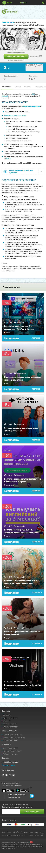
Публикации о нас (10, 718)
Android (5, 96)
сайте (8, 158)
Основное (6, 86)
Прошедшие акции (10, 740)
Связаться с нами (8, 765)
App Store (8, 790)
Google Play (22, 790)
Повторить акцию (16, 56)
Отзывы (27, 86)
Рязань (23, 2)
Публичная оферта (10, 754)
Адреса (17, 86)
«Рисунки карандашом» (30, 106)
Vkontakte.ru (6, 775)
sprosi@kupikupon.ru (10, 762)
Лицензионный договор (12, 751)
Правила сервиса (9, 724)
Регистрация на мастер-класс (15, 115)
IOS (33, 94)
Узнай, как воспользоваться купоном (21, 171)
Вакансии (6, 721)
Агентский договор (10, 748)
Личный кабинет (43, 2)
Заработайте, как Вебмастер (14, 737)
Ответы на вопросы (10, 727)
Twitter (10, 775)
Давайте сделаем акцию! (12, 734)
